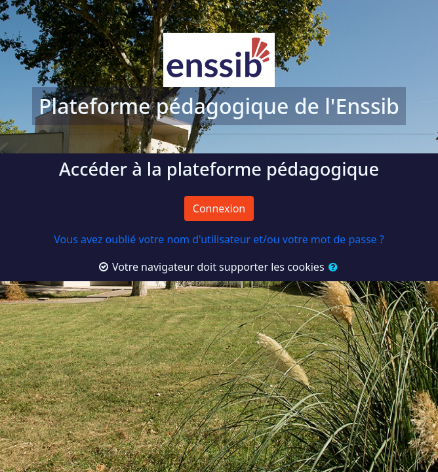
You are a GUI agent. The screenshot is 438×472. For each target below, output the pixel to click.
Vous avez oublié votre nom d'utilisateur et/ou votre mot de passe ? (219, 239)
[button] (332, 267)
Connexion (219, 208)
